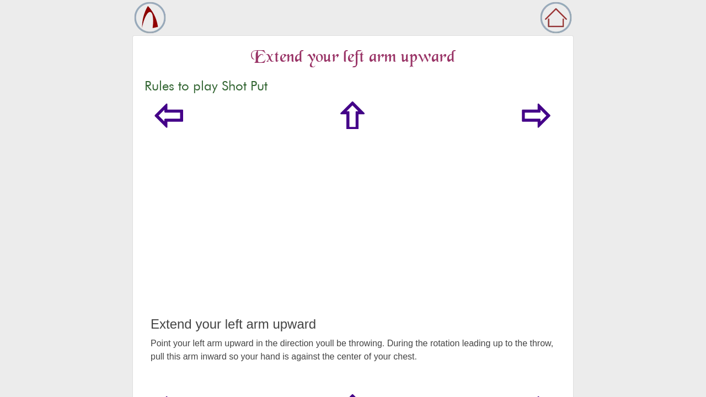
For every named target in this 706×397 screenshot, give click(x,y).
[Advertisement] (353, 234)
